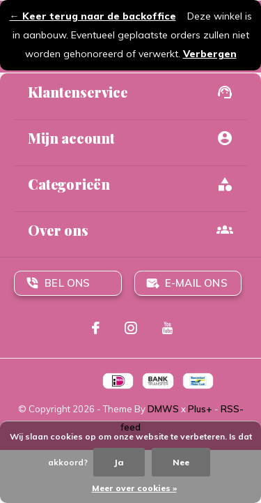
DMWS (163, 408)
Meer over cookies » (134, 488)
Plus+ (200, 408)
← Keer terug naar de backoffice (93, 16)
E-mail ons (196, 283)
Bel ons (67, 283)
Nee (181, 462)
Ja (119, 462)
